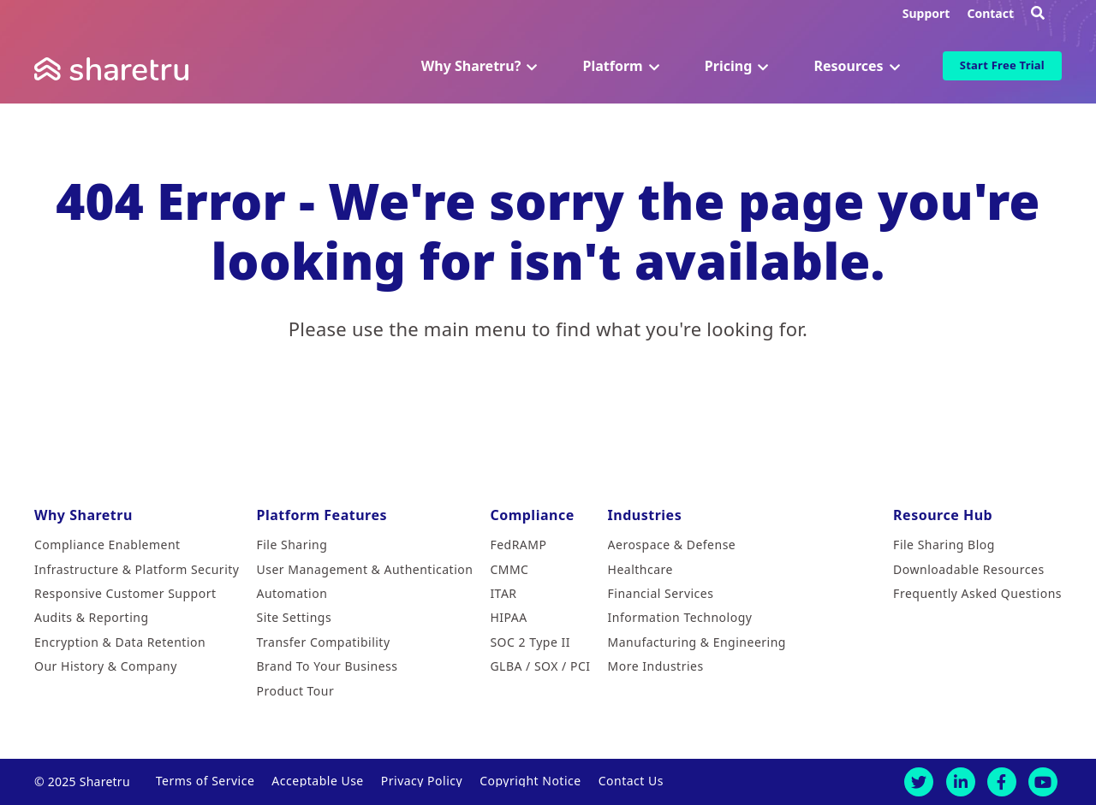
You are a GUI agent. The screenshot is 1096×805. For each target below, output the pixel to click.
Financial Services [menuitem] (661, 593)
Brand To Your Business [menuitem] (326, 666)
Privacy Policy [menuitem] (421, 781)
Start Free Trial (1002, 65)
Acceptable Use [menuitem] (317, 781)
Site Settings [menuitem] (293, 617)
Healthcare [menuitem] (640, 569)
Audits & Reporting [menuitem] (91, 617)
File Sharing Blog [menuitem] (944, 544)
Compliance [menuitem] (532, 515)
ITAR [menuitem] (503, 593)
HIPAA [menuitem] (508, 617)
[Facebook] (1001, 781)
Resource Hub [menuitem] (942, 515)
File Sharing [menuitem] (291, 544)
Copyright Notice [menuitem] (530, 781)
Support (926, 13)
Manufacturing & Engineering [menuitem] (697, 642)
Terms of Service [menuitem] (205, 781)
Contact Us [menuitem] (631, 781)
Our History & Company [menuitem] (105, 666)
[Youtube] (1042, 781)
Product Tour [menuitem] (295, 691)
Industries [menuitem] (645, 515)
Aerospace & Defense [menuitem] (672, 544)
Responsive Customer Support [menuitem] (125, 593)
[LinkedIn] (960, 781)
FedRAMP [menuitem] (518, 544)
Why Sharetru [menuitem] (83, 515)
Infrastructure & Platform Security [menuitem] (136, 569)
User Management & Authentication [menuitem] (364, 569)
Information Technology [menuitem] (680, 617)
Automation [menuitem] (291, 593)
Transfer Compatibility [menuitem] (323, 642)
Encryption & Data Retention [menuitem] (120, 642)
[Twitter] (918, 781)
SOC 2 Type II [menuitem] (530, 642)
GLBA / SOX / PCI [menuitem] (540, 666)
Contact (990, 13)
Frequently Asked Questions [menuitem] (977, 593)
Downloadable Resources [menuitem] (968, 569)
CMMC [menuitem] (509, 569)
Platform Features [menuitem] (321, 515)
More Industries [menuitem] (656, 666)
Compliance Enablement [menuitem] (107, 544)
